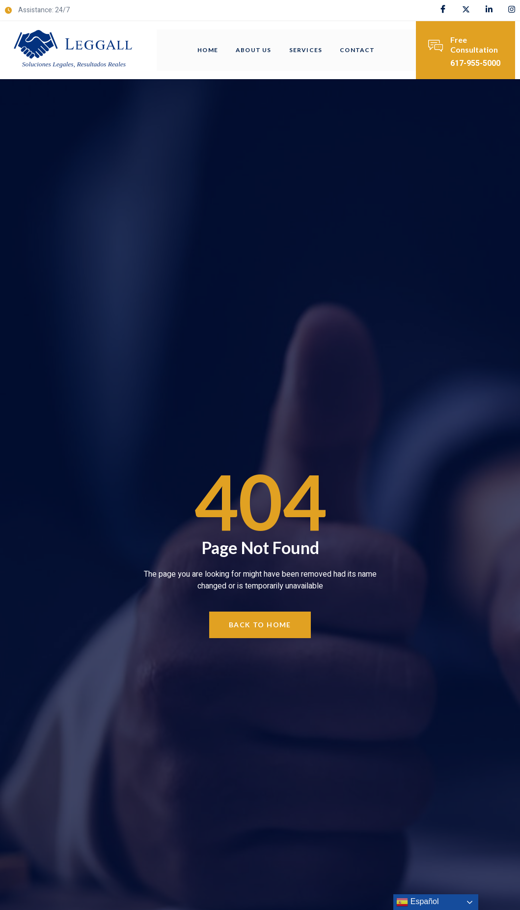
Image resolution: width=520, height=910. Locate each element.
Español (417, 902)
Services (306, 50)
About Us (254, 50)
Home (207, 50)
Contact (357, 50)
